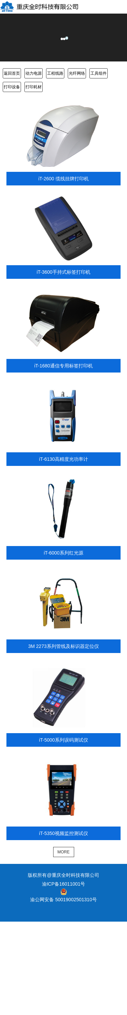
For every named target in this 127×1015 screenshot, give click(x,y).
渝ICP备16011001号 (63, 884)
